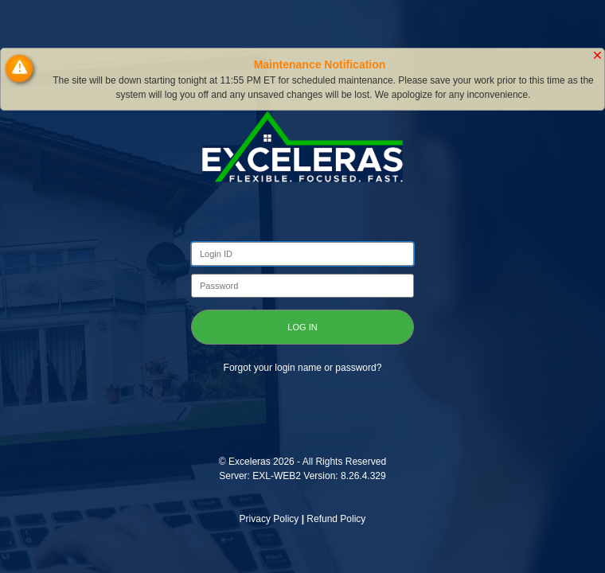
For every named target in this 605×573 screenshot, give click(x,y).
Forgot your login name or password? (303, 367)
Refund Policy (335, 518)
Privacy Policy (269, 518)
